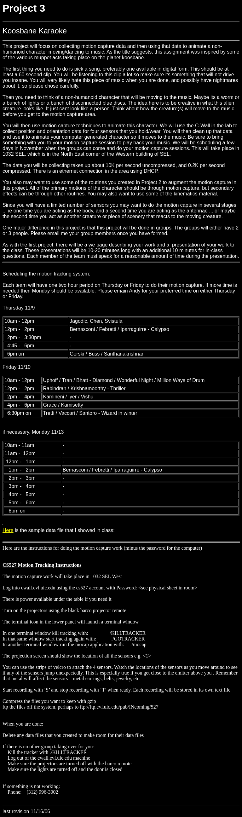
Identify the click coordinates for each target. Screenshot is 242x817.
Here (8, 530)
